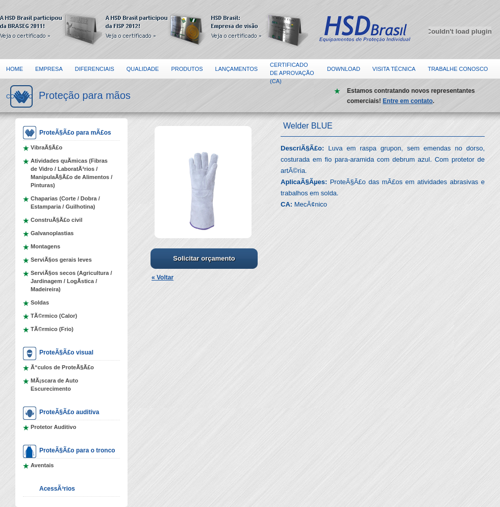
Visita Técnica (394, 69)
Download (343, 69)
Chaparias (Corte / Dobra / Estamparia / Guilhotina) (65, 202)
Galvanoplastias (52, 233)
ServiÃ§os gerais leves (61, 260)
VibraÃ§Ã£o (46, 147)
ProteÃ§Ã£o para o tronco (77, 450)
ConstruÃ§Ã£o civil (56, 220)
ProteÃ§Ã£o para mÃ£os (75, 132)
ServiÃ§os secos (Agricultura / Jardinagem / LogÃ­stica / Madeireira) (71, 281)
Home (14, 69)
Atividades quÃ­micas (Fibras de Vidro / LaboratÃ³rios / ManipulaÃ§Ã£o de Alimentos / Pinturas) (71, 173)
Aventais (42, 465)
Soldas (40, 302)
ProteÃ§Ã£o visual (66, 352)
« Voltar (162, 277)
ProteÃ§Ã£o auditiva (69, 412)
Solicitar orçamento (204, 258)
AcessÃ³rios (57, 488)
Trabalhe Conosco (458, 69)
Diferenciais (94, 69)
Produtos (187, 69)
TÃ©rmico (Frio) (52, 329)
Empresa (49, 69)
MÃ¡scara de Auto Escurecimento (54, 384)
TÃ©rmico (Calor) (54, 316)
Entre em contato (408, 101)
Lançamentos (236, 69)
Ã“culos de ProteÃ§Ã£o (62, 367)
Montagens (45, 246)
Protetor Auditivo (53, 427)
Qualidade (143, 69)
